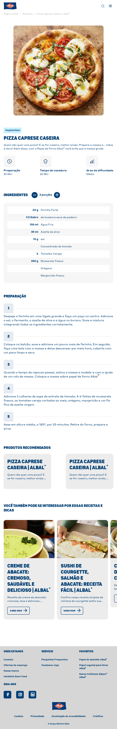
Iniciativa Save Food (15, 677)
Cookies (18, 716)
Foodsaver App (50, 665)
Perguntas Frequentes (54, 660)
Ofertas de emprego (15, 665)
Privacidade (37, 716)
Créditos (98, 716)
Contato (8, 660)
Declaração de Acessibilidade (69, 716)
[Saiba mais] (20, 623)
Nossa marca (11, 671)
